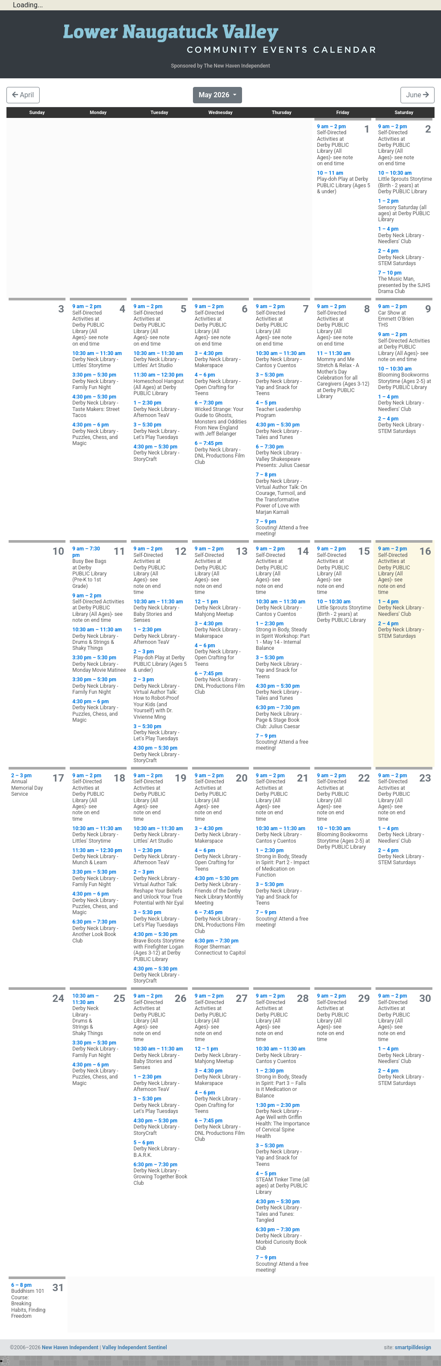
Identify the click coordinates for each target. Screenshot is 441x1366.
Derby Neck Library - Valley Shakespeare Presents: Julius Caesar (283, 456)
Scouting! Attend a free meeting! (283, 528)
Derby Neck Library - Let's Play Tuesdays (161, 431)
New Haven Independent (70, 1347)
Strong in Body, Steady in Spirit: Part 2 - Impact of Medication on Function (283, 862)
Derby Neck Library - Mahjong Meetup (222, 608)
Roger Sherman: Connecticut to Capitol (222, 947)
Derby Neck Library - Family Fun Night (99, 381)
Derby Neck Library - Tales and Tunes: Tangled (283, 1211)
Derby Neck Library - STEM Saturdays (405, 257)
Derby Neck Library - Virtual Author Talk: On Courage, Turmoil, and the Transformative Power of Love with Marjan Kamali (283, 493)
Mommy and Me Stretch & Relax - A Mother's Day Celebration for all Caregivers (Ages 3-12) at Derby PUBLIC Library (344, 375)
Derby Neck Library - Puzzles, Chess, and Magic (99, 434)
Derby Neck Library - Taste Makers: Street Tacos (99, 406)
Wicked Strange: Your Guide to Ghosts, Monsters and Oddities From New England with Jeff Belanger (222, 418)
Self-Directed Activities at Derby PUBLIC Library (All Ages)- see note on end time (337, 145)
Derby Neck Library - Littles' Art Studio (161, 359)
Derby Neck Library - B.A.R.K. (161, 1149)
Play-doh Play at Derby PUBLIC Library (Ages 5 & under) (344, 182)
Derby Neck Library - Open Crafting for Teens (222, 384)
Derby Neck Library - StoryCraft (161, 453)
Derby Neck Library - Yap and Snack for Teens (283, 384)
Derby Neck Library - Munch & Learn (99, 856)
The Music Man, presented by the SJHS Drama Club (405, 282)
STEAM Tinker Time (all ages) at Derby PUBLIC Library (283, 1183)
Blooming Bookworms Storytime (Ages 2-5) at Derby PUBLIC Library (405, 378)
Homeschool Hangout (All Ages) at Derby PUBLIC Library (161, 384)
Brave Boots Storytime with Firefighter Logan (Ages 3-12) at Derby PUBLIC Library (161, 946)
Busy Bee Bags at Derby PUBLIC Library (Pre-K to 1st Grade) (89, 567)
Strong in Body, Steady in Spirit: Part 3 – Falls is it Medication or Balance (283, 1083)
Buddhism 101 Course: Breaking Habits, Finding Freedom (28, 1300)
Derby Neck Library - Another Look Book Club (99, 931)
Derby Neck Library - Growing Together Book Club (161, 1174)
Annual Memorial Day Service (28, 785)
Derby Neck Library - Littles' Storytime (99, 359)
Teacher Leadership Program (283, 409)
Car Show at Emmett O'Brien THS (398, 315)
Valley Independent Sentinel (134, 1347)
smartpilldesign (413, 1347)
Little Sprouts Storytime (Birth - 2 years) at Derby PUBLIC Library (405, 182)
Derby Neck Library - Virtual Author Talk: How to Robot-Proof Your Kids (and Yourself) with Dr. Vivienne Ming (161, 698)
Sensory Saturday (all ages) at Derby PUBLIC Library (405, 210)
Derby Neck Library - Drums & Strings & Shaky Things (99, 639)
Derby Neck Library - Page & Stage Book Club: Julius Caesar (283, 717)
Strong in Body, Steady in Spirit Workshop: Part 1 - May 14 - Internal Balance (283, 636)
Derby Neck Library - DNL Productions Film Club (222, 452)
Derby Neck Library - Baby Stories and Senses (161, 611)
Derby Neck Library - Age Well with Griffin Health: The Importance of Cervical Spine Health (283, 1120)
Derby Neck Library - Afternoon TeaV (161, 409)
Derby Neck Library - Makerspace (222, 359)
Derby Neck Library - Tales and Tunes (283, 431)
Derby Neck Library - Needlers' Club (405, 235)
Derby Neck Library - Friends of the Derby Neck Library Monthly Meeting (222, 890)
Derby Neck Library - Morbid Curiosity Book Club (283, 1239)
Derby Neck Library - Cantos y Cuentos (283, 359)
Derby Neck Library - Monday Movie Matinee (99, 664)
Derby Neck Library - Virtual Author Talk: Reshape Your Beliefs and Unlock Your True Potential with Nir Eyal (161, 887)
